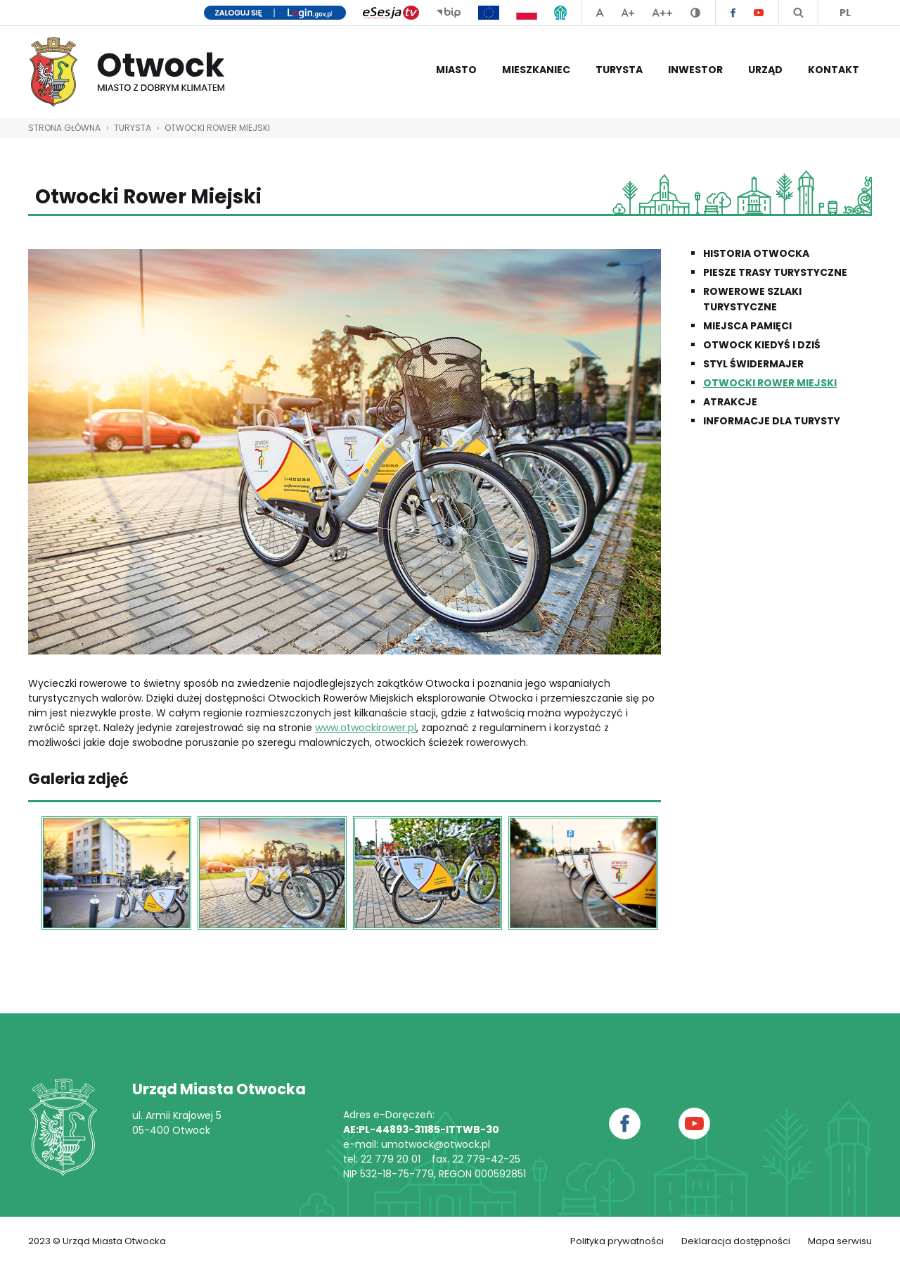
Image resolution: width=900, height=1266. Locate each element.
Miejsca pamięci (747, 326)
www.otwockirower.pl (365, 728)
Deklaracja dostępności (735, 1241)
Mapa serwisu (840, 1241)
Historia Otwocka (756, 253)
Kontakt (833, 70)
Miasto (456, 70)
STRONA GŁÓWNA (64, 128)
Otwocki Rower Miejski (217, 128)
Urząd (765, 70)
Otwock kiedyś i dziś (762, 345)
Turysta (619, 70)
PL (845, 13)
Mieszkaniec (536, 70)
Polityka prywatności (617, 1241)
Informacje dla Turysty (771, 421)
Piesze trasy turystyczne (775, 272)
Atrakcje (730, 402)
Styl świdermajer (753, 364)
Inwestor (695, 70)
